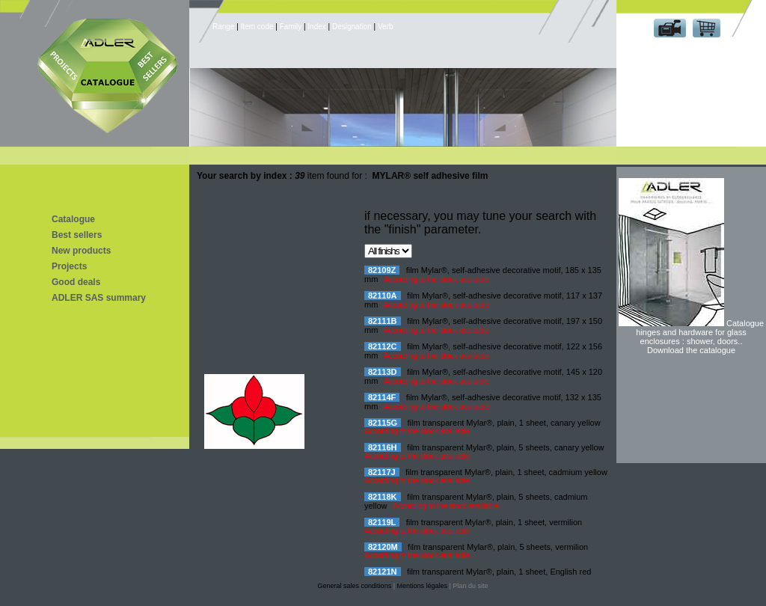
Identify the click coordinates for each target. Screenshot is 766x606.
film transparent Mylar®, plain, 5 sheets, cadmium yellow (476, 501)
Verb (385, 26)
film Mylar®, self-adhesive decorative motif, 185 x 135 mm (482, 275)
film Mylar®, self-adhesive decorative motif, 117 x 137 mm (483, 300)
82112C (382, 346)
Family (290, 26)
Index (316, 26)
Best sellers (77, 235)
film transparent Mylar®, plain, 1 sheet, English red (499, 571)
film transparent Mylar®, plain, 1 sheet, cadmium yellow (506, 472)
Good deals (76, 282)
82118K (382, 496)
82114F (382, 397)
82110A (382, 295)
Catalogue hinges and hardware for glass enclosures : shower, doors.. (700, 332)
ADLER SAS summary (99, 298)
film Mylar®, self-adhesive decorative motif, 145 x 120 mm (483, 376)
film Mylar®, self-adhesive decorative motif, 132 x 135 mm (482, 402)
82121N (382, 571)
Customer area (688, 51)
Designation (352, 26)
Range (224, 26)
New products (81, 250)
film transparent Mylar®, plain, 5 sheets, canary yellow (505, 447)
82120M (383, 546)
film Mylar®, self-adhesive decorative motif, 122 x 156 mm (483, 351)
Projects (69, 266)
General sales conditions (355, 586)
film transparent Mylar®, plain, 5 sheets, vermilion (498, 546)
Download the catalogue (691, 350)
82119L (382, 522)
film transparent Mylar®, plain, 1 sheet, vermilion (494, 522)
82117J (382, 472)
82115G (382, 422)
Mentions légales (421, 586)
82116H (382, 447)
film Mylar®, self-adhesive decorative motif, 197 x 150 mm (483, 325)
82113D (382, 371)
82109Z (382, 270)
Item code (257, 26)
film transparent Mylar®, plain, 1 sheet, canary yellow (504, 422)
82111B (382, 320)
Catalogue (73, 219)
